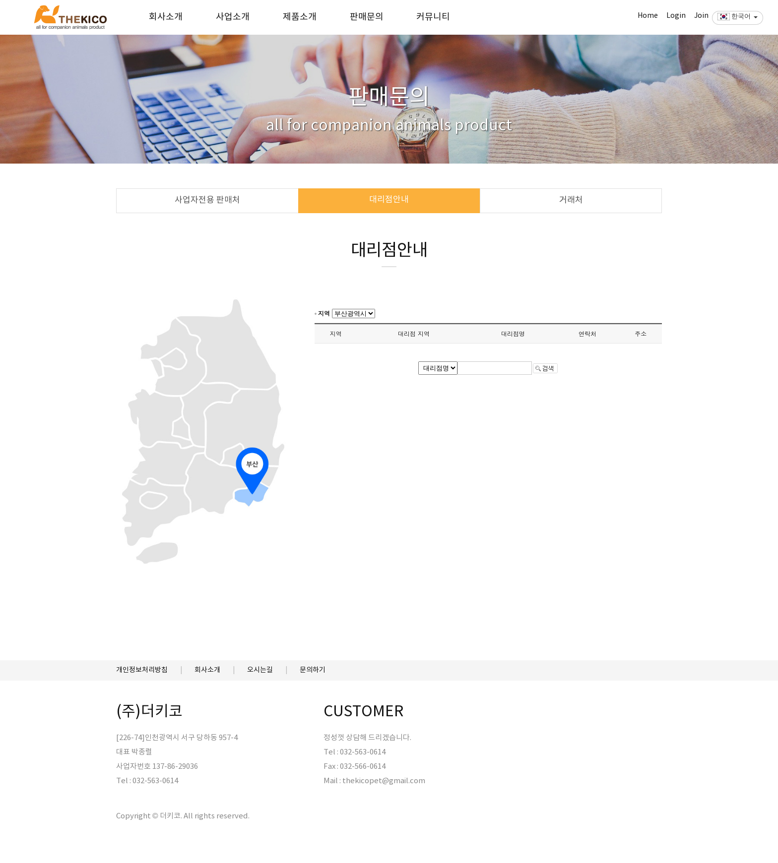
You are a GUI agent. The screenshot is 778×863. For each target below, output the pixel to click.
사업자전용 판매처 (207, 200)
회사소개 (166, 17)
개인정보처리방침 (142, 670)
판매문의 (367, 17)
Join (701, 16)
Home (648, 16)
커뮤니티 (433, 17)
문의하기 (312, 670)
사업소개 (233, 17)
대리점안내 (389, 200)
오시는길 (260, 670)
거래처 (571, 200)
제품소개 (300, 17)
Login (676, 16)
